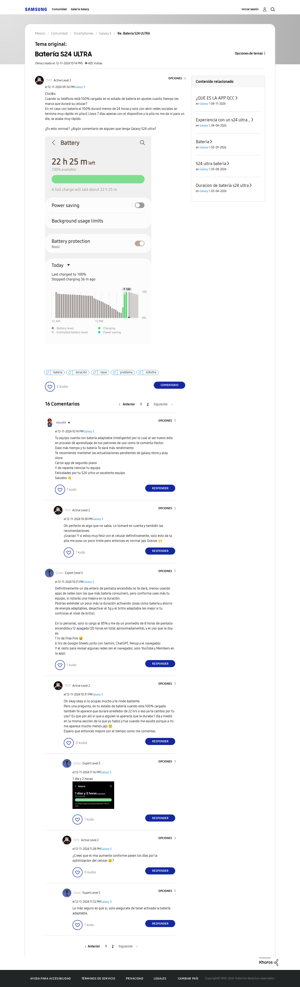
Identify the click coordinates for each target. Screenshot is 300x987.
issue (103, 372)
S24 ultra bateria (211, 163)
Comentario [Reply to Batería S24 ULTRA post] (170, 385)
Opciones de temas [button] (249, 53)
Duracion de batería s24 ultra (222, 185)
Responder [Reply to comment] (160, 488)
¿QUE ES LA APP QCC (215, 98)
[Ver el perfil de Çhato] (59, 573)
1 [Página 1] (141, 404)
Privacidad (134, 978)
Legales (160, 978)
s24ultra (151, 372)
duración (81, 372)
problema (126, 372)
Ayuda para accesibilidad (50, 978)
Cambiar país (188, 978)
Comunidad (59, 9)
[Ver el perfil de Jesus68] (61, 422)
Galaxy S (80, 87)
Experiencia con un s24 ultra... (223, 119)
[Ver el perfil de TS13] (49, 80)
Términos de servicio (98, 978)
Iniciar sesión (250, 9)
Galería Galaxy (80, 9)
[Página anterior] (128, 404)
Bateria (202, 141)
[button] (178, 79)
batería (57, 372)
